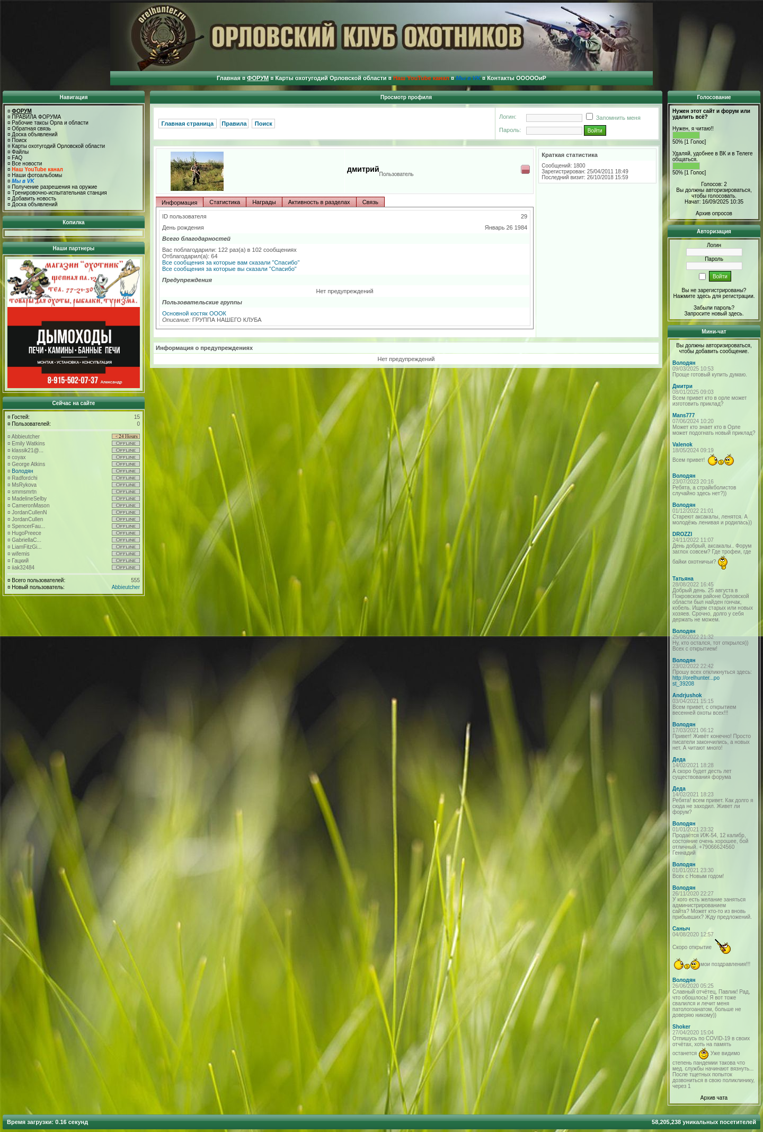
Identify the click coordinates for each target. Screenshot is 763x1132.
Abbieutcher (26, 437)
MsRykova (24, 485)
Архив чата (713, 1098)
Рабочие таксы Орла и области (50, 123)
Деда (679, 759)
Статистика (224, 202)
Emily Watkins (28, 443)
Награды (264, 202)
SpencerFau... (28, 526)
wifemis (20, 554)
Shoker (681, 1027)
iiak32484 (23, 568)
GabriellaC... (26, 540)
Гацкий (20, 561)
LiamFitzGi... (26, 547)
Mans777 (683, 415)
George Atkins (28, 464)
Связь (370, 202)
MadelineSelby (29, 499)
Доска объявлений (34, 134)
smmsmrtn (24, 492)
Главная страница (188, 123)
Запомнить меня (611, 118)
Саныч (681, 929)
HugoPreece (26, 533)
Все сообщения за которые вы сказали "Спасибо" (229, 269)
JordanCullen (27, 519)
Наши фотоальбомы (37, 175)
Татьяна (683, 579)
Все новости (27, 163)
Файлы (20, 152)
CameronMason (30, 505)
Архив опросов (714, 213)
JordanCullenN (29, 512)
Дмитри (682, 386)
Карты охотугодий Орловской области (58, 146)
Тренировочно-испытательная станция (59, 193)
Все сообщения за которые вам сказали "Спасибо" (230, 262)
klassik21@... (27, 450)
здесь (735, 314)
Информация (179, 202)
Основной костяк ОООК (194, 313)
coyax (18, 457)
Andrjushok (687, 695)
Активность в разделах (319, 202)
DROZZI (682, 534)
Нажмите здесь (692, 296)
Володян (22, 471)
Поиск (19, 140)
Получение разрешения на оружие (54, 187)
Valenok (682, 444)
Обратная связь (31, 128)
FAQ (17, 158)
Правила (233, 123)
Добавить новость (34, 198)
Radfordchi (24, 478)
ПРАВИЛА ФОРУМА (36, 117)
